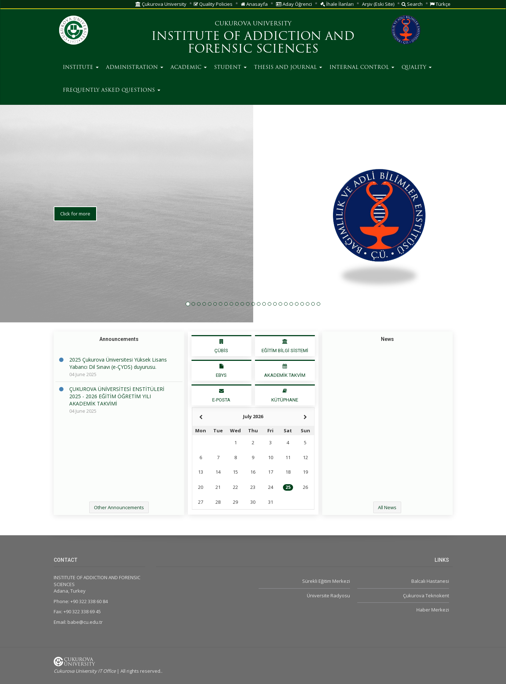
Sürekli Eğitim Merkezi (326, 581)
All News (387, 507)
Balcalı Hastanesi (430, 581)
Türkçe (440, 4)
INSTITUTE (81, 67)
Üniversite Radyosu (328, 595)
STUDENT (230, 67)
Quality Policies (213, 4)
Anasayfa (254, 4)
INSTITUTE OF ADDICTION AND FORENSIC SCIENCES (252, 43)
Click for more (75, 251)
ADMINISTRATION (134, 67)
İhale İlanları (337, 4)
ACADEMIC (188, 67)
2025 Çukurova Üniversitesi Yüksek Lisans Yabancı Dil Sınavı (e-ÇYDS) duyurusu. (118, 363)
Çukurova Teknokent (426, 595)
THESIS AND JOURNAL (288, 67)
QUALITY (417, 67)
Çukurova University (160, 4)
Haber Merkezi (432, 609)
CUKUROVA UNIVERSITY (253, 24)
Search (412, 4)
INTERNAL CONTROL (361, 67)
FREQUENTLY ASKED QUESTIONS (111, 90)
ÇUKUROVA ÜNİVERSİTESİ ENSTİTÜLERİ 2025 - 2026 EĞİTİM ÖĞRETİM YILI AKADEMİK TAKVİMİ (116, 396)
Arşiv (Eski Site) (378, 4)
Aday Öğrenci (294, 4)
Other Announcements (119, 507)
